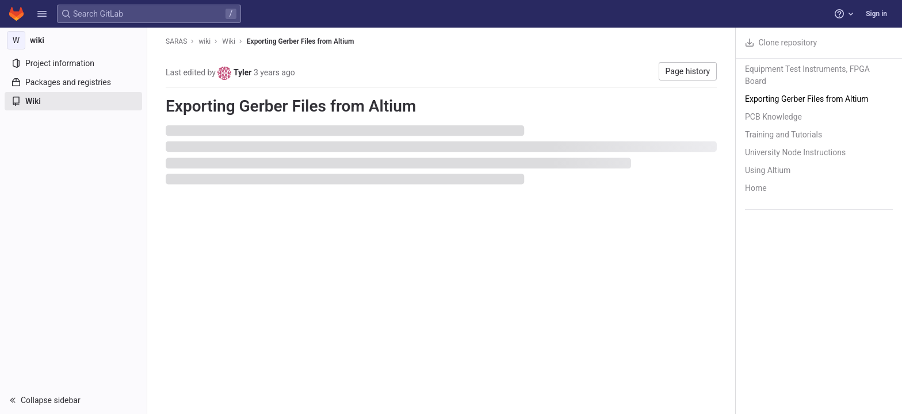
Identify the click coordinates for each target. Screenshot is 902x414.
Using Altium (767, 170)
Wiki (228, 41)
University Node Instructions (795, 152)
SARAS (176, 41)
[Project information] (73, 63)
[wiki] (74, 40)
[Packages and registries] (73, 82)
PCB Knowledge (773, 116)
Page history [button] (688, 71)
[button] (42, 14)
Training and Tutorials (783, 134)
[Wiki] (73, 101)
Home (756, 188)
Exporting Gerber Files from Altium (300, 41)
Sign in (876, 14)
